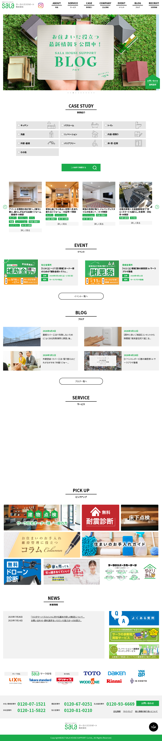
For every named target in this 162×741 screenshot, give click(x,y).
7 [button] (83, 93)
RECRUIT (154, 5)
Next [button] (157, 207)
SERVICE (73, 5)
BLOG (138, 5)
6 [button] (81, 93)
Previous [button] (5, 207)
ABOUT (57, 5)
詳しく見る (26, 230)
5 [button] (78, 93)
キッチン (23, 125)
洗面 (21, 134)
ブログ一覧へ (81, 381)
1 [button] (68, 93)
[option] (81, 52)
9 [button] (89, 93)
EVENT (121, 5)
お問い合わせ (147, 703)
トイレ (109, 125)
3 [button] (73, 93)
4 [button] (76, 93)
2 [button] (70, 93)
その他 (22, 152)
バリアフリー (68, 143)
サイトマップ (128, 711)
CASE (89, 5)
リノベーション (69, 134)
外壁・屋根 (24, 143)
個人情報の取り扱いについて (146, 711)
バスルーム (67, 125)
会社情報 (117, 711)
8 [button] (86, 93)
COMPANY (105, 5)
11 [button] (94, 93)
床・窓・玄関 (111, 143)
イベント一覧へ (81, 296)
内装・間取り (112, 134)
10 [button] (91, 93)
